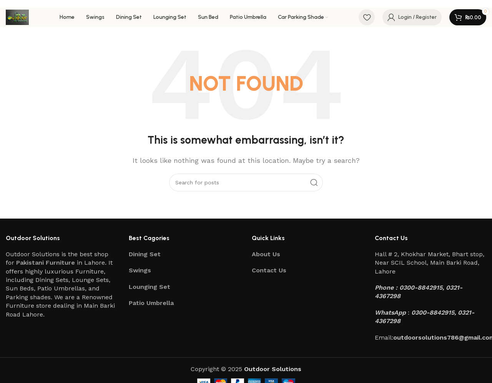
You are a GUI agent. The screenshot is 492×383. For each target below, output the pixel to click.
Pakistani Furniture (45, 262)
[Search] (246, 182)
